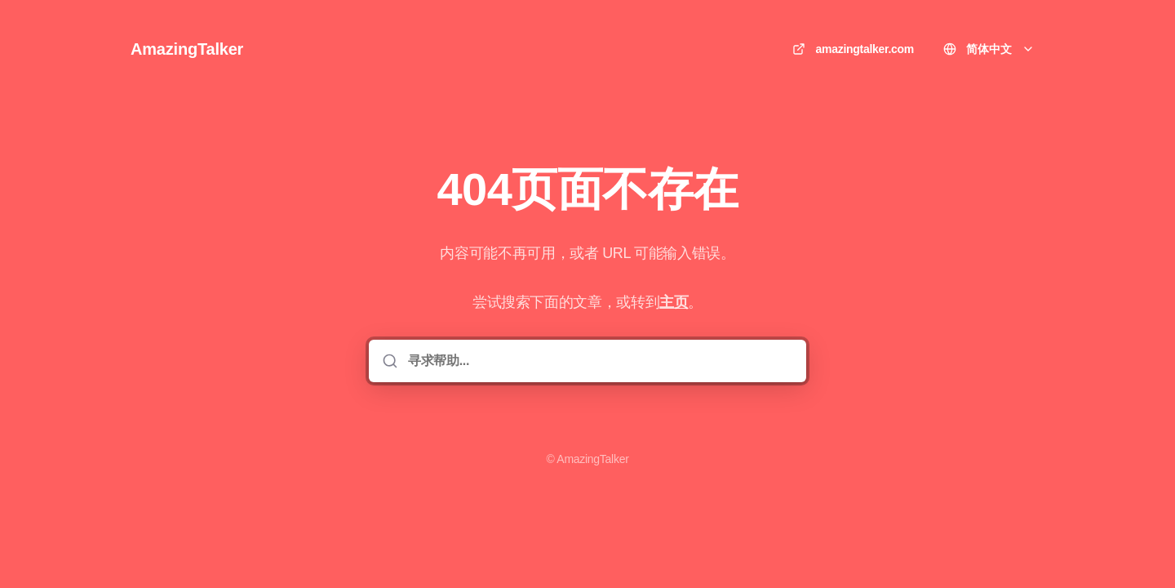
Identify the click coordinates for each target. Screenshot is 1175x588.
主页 (673, 302)
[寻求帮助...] (598, 361)
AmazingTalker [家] (187, 49)
